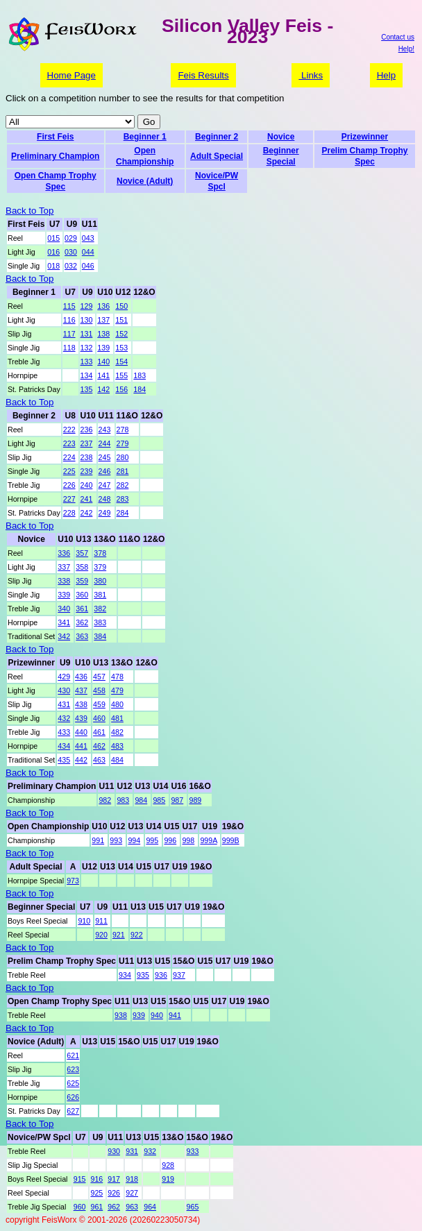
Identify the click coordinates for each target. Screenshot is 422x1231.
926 (114, 1193)
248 (105, 499)
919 (168, 1179)
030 (71, 252)
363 (82, 636)
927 (132, 1193)
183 (139, 375)
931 (132, 1151)
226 (69, 485)
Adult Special (216, 156)
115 (69, 306)
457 (99, 676)
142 (103, 389)
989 (195, 800)
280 (123, 457)
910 (84, 921)
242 (87, 513)
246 (105, 471)
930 (114, 1151)
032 (71, 266)
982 (105, 800)
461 (99, 732)
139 (103, 347)
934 (125, 975)
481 (117, 718)
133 (87, 361)
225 (69, 471)
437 (81, 690)
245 (105, 457)
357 (82, 553)
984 (141, 800)
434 (64, 746)
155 (121, 375)
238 (87, 457)
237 (87, 443)
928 (168, 1165)
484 (117, 760)
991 (98, 840)
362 (82, 622)
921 (118, 935)
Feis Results (203, 75)
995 (152, 840)
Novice (280, 137)
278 (123, 429)
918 (132, 1179)
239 (87, 471)
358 (82, 567)
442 (81, 760)
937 (179, 975)
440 (81, 732)
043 (88, 238)
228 (69, 513)
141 (103, 375)
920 (101, 935)
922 (136, 935)
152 (121, 334)
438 (81, 704)
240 (87, 485)
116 (69, 320)
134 (87, 375)
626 (73, 1097)
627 (73, 1111)
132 (87, 347)
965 (193, 1207)
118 (69, 347)
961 (96, 1207)
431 (64, 704)
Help (386, 75)
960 (80, 1207)
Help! (406, 49)
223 (69, 443)
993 (116, 840)
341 (64, 622)
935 (143, 975)
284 (123, 513)
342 (64, 636)
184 (139, 389)
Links (310, 75)
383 (100, 622)
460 (99, 718)
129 (87, 306)
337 (64, 567)
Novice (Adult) (145, 181)
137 (103, 320)
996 (170, 840)
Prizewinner (364, 137)
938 (121, 1015)
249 (105, 513)
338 (64, 581)
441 (81, 746)
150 (121, 306)
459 (99, 704)
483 (117, 746)
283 (123, 499)
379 (100, 567)
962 (114, 1207)
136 (103, 306)
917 (114, 1179)
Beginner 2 (216, 137)
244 (105, 443)
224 (69, 457)
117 (69, 334)
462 (99, 746)
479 (117, 690)
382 (100, 608)
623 (73, 1069)
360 (82, 595)
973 (73, 880)
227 (69, 499)
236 (87, 429)
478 (117, 676)
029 (71, 238)
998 (188, 840)
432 (64, 718)
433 (64, 732)
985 (159, 800)
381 (100, 595)
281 (123, 471)
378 (100, 553)
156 (121, 389)
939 (139, 1015)
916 (96, 1179)
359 (82, 581)
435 (64, 760)
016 (53, 252)
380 (100, 581)
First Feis (55, 137)
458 (99, 690)
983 (123, 800)
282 (123, 485)
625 (73, 1083)
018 (53, 266)
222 (69, 429)
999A (208, 840)
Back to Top (29, 210)
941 (175, 1015)
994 (134, 840)
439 (81, 718)
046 (88, 266)
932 (150, 1151)
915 (80, 1179)
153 (121, 347)
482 (117, 732)
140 (103, 361)
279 (123, 443)
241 (87, 499)
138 (103, 334)
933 (193, 1151)
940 (157, 1015)
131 (87, 334)
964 (150, 1207)
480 (117, 704)
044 (88, 252)
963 (132, 1207)
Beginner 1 (145, 137)
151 (121, 320)
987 (177, 800)
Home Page (71, 75)
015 (53, 238)
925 (96, 1193)
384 (100, 636)
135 (87, 389)
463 (99, 760)
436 (81, 676)
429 (64, 676)
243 (105, 429)
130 (87, 320)
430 (64, 690)
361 (82, 608)
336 (64, 553)
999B (230, 840)
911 (101, 921)
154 (121, 361)
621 (73, 1055)
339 (64, 595)
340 (64, 608)
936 (161, 975)
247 (105, 485)
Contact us (397, 37)
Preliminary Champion (55, 156)
